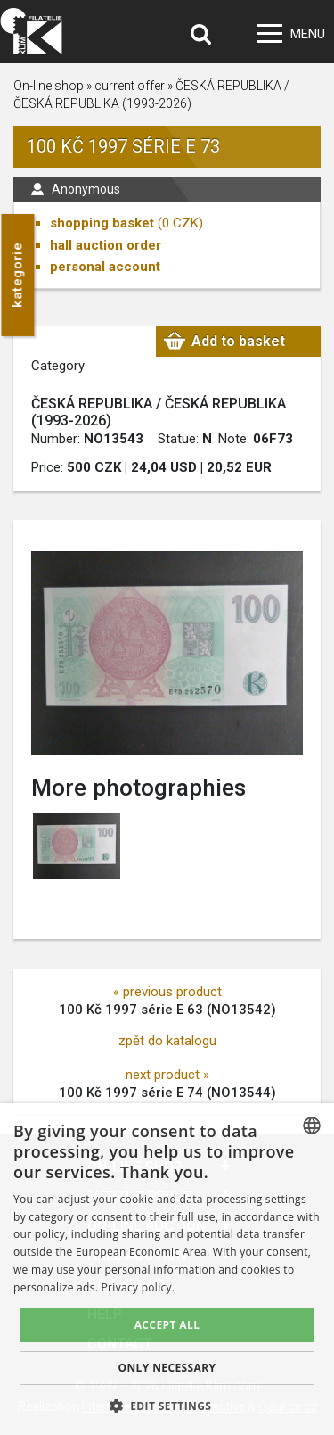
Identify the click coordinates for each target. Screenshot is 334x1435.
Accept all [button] (167, 1324)
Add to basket (238, 341)
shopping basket (102, 223)
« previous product (167, 992)
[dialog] (167, 1269)
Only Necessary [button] (167, 1367)
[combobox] (312, 1125)
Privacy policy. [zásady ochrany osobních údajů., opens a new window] (138, 1287)
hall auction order (105, 245)
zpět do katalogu (167, 1041)
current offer (129, 85)
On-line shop (48, 85)
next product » (167, 1075)
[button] (167, 1405)
